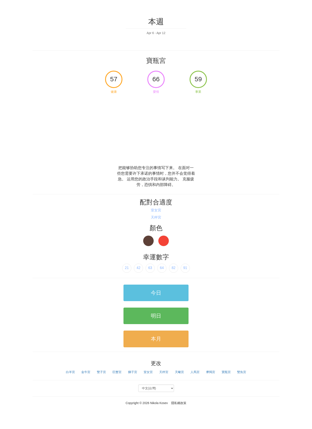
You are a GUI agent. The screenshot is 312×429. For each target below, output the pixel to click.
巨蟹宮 (117, 372)
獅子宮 (132, 372)
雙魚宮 (241, 372)
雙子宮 (101, 372)
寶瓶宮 (226, 372)
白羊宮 (70, 372)
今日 (156, 293)
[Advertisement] (156, 128)
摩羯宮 (210, 372)
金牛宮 (85, 372)
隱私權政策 (178, 403)
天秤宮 (163, 372)
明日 (156, 316)
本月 (156, 339)
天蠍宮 (179, 372)
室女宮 (148, 372)
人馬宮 (195, 372)
